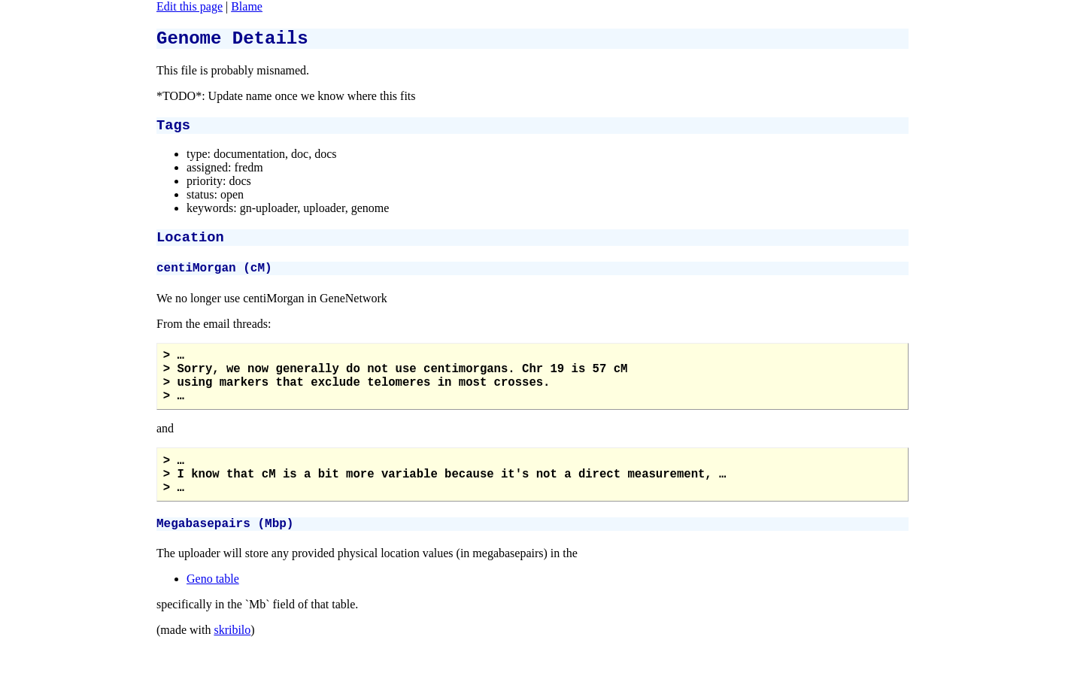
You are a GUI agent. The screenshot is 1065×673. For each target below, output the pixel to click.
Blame (246, 6)
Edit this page (189, 6)
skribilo (232, 665)
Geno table (213, 614)
